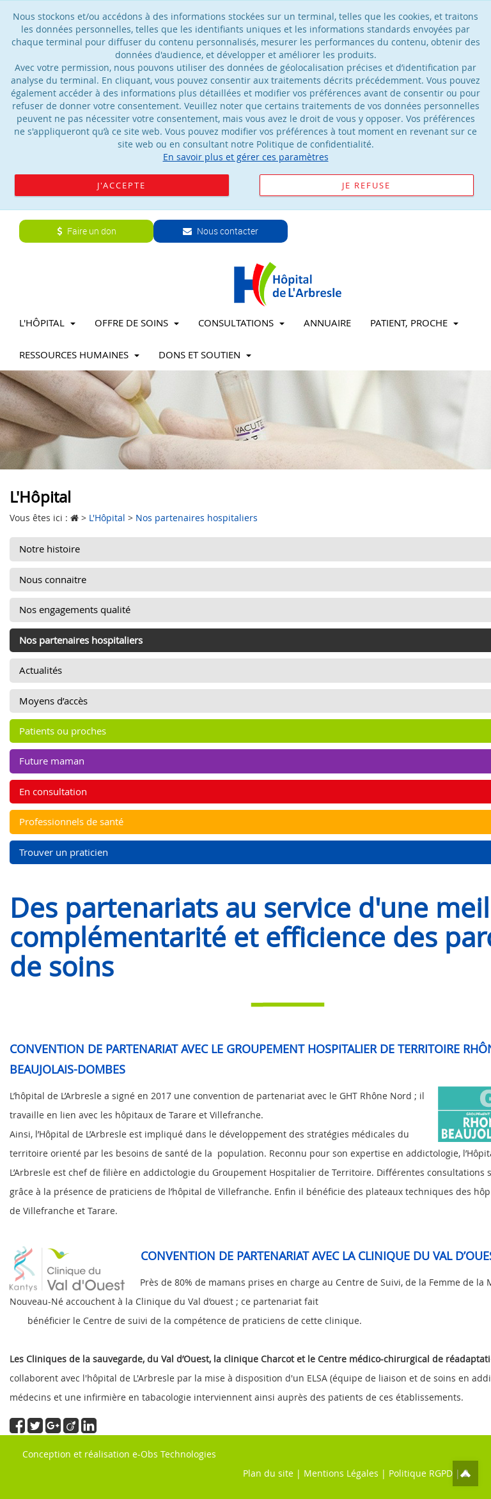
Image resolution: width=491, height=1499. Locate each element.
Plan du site (268, 1473)
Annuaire (327, 322)
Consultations (241, 322)
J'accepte (121, 185)
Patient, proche (414, 322)
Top (465, 1473)
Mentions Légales (341, 1473)
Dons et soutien (205, 354)
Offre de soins (137, 322)
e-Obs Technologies (174, 1454)
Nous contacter (220, 231)
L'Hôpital (47, 322)
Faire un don (86, 231)
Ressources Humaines (79, 354)
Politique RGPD (421, 1473)
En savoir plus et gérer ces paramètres (246, 157)
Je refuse (366, 185)
